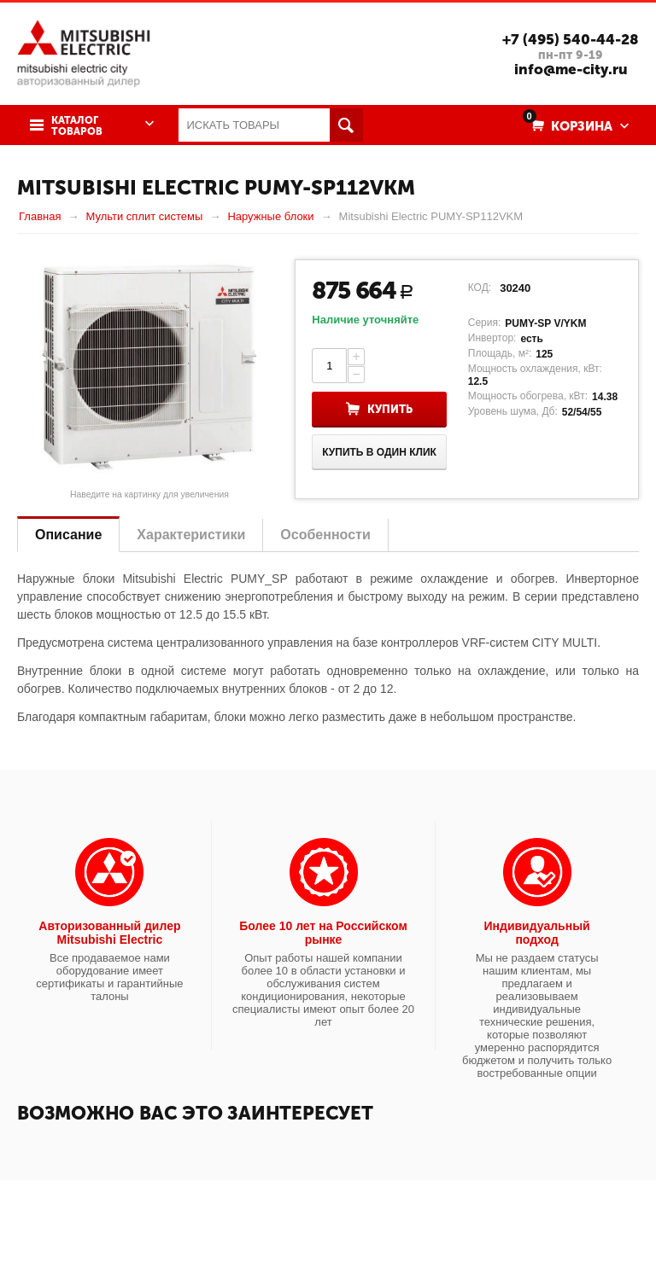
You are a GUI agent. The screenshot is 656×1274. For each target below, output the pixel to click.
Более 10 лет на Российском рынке (323, 932)
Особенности (325, 534)
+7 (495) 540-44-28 (570, 39)
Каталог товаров (76, 126)
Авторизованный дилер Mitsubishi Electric (109, 932)
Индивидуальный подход (537, 932)
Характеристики (191, 534)
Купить (390, 409)
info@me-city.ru (571, 69)
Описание (68, 534)
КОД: (479, 288)
